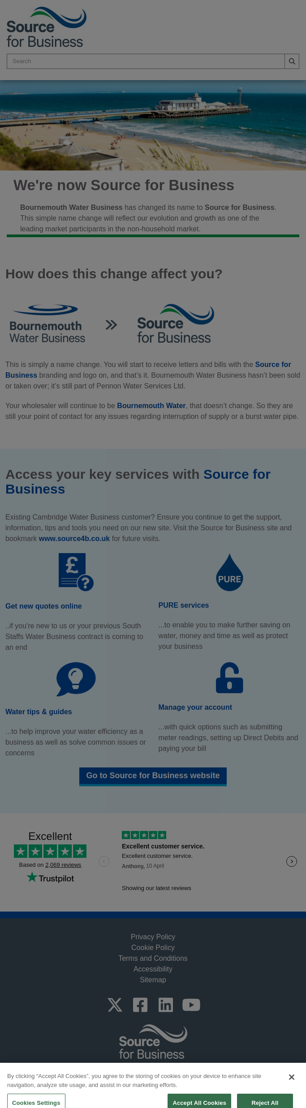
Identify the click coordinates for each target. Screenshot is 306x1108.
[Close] (292, 1085)
